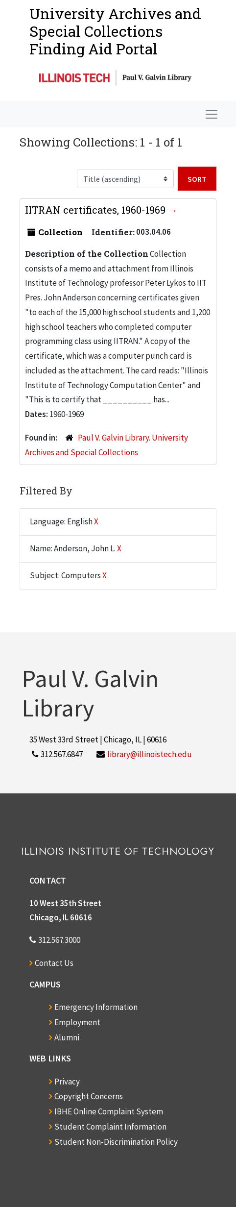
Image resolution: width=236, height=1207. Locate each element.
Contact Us (54, 963)
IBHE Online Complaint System (108, 1111)
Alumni (66, 1037)
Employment (77, 1022)
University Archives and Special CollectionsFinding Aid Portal (115, 31)
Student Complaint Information (110, 1126)
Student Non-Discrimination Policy (116, 1141)
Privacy (67, 1081)
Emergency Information (96, 1007)
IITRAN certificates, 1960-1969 (96, 209)
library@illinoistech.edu (149, 754)
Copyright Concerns (88, 1096)
